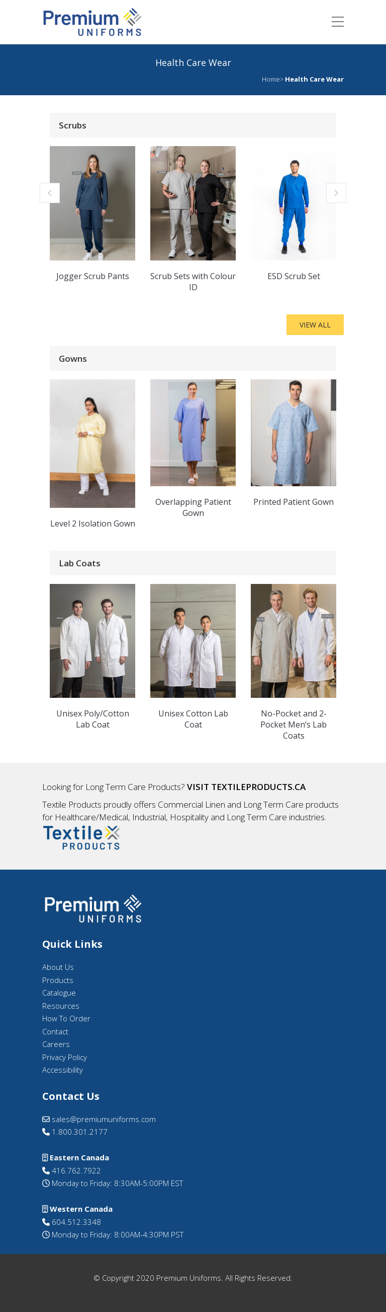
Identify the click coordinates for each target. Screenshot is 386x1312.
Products (57, 980)
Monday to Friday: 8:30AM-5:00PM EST (116, 1183)
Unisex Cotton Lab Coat (193, 719)
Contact (55, 1031)
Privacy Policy (64, 1057)
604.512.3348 (71, 1222)
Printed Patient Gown (293, 501)
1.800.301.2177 (75, 1132)
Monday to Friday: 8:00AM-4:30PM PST (116, 1234)
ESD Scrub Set (293, 276)
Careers (56, 1044)
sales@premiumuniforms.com (99, 1119)
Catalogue (59, 993)
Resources (60, 1006)
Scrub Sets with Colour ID (193, 282)
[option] (361, 1303)
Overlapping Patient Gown (193, 507)
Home (271, 79)
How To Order (66, 1018)
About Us (58, 967)
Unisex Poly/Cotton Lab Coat (92, 719)
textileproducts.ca (258, 787)
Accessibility (62, 1070)
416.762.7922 (71, 1170)
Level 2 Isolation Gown (92, 523)
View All (315, 325)
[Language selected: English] (361, 1302)
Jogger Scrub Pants (92, 276)
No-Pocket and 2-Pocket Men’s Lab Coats (293, 724)
